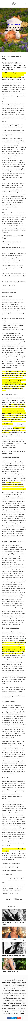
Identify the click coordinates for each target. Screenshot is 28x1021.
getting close (18, 888)
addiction (5, 885)
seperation (5, 893)
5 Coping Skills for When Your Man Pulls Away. (14, 29)
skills (11, 893)
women (17, 893)
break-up (11, 885)
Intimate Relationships (14, 24)
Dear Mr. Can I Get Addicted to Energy (13, 940)
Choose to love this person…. (10, 971)
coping (17, 885)
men (11, 890)
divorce (4, 888)
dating (22, 885)
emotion (11, 888)
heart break (5, 890)
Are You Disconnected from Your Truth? (13, 956)
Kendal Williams (14, 899)
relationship (17, 890)
